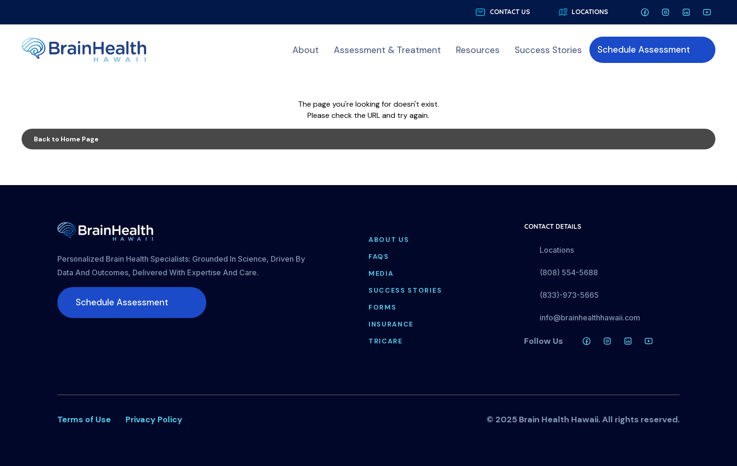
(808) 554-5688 (569, 272)
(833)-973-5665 (569, 295)
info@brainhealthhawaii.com (590, 317)
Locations (557, 250)
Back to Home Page (66, 139)
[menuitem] (305, 50)
